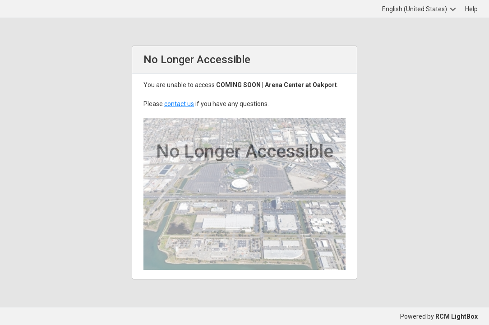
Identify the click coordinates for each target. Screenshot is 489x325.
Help (471, 9)
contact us (179, 103)
